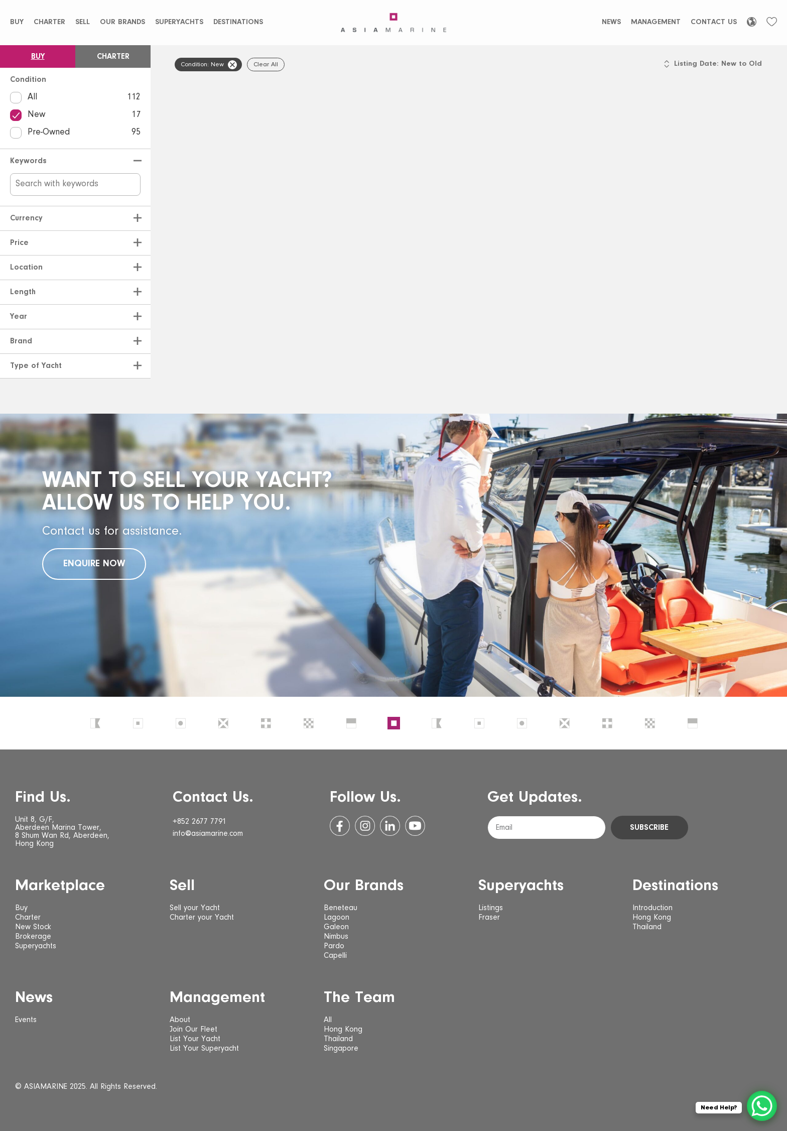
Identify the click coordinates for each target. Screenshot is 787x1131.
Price (19, 243)
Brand (21, 341)
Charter (49, 22)
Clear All (265, 64)
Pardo (334, 946)
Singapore (341, 1049)
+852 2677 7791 (199, 822)
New (75, 115)
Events (26, 1020)
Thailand (647, 927)
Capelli (335, 956)
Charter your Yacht (202, 918)
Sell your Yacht (195, 908)
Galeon (336, 927)
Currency (26, 218)
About (180, 1020)
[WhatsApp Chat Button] (762, 1106)
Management (656, 22)
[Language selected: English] (751, 22)
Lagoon (336, 918)
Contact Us (714, 22)
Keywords (28, 161)
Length (23, 292)
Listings (490, 908)
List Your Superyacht (204, 1049)
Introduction (652, 908)
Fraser (489, 918)
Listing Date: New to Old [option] (718, 64)
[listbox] (718, 69)
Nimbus (336, 937)
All (75, 97)
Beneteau (340, 908)
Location (26, 268)
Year (18, 317)
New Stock (33, 927)
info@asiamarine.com (208, 834)
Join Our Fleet (193, 1030)
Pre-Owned (75, 133)
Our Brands (122, 22)
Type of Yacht (36, 366)
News (611, 22)
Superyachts (179, 22)
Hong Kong (651, 918)
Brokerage (33, 937)
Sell (82, 22)
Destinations (238, 22)
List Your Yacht (195, 1039)
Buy (17, 22)
